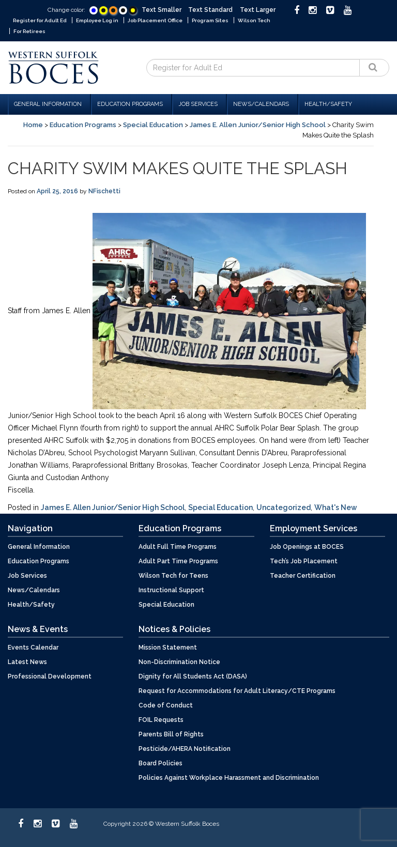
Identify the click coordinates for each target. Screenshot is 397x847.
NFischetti (104, 191)
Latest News (27, 662)
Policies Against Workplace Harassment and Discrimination (229, 777)
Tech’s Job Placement (304, 561)
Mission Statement (168, 647)
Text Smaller (161, 9)
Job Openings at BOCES (307, 546)
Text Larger (258, 9)
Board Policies (160, 763)
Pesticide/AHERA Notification (185, 748)
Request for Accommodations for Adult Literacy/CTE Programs (237, 691)
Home (33, 125)
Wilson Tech (254, 20)
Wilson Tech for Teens (173, 575)
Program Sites (210, 20)
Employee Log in (97, 20)
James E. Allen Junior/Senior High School (258, 125)
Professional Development (49, 676)
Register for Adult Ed (40, 20)
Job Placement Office (155, 20)
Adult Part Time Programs (178, 561)
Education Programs (131, 104)
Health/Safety (328, 104)
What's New (335, 507)
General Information (49, 104)
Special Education (153, 125)
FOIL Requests (161, 719)
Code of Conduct (166, 705)
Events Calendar (33, 647)
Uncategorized (283, 507)
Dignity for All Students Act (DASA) (193, 676)
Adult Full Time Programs (178, 546)
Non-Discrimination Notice (179, 662)
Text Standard (210, 9)
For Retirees (29, 31)
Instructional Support (171, 590)
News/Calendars (262, 104)
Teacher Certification (302, 575)
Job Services (199, 104)
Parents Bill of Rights (171, 734)
